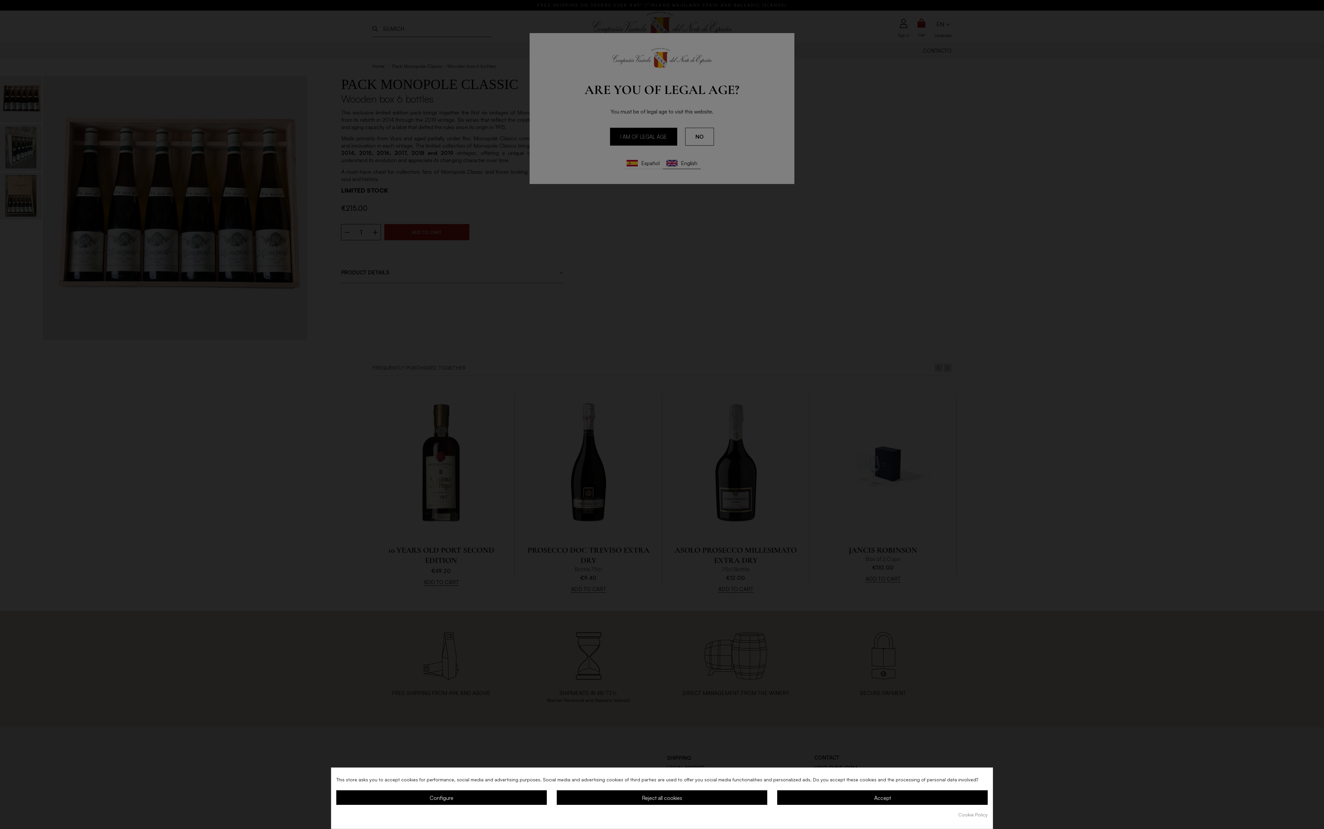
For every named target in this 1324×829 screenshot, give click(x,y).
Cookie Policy (973, 814)
